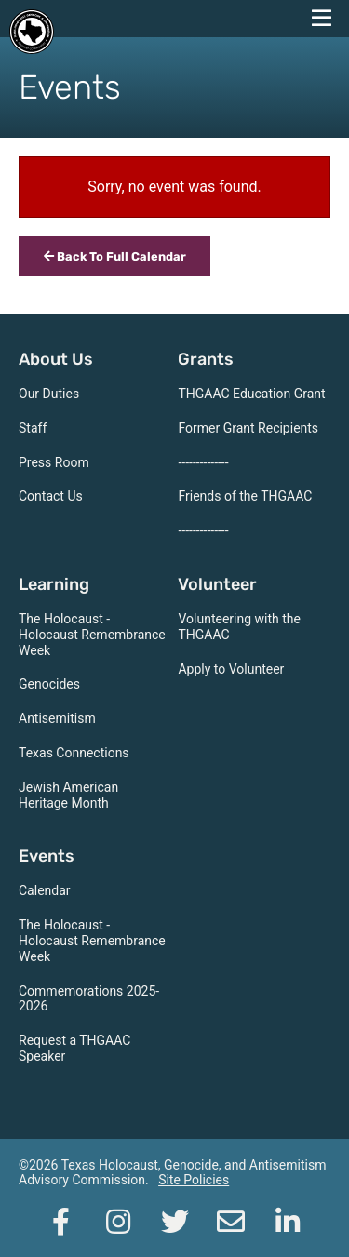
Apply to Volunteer (231, 669)
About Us (56, 359)
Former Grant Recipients (248, 428)
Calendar (45, 890)
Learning (54, 584)
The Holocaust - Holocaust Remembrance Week (92, 634)
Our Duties (49, 393)
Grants (206, 359)
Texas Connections (74, 752)
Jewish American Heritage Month (68, 795)
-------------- (203, 462)
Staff (33, 428)
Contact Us (51, 495)
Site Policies (193, 1179)
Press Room (54, 462)
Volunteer (217, 584)
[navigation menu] (321, 18)
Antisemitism (57, 718)
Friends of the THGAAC (245, 495)
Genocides (49, 683)
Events (46, 856)
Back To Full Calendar (115, 256)
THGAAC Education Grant (251, 393)
